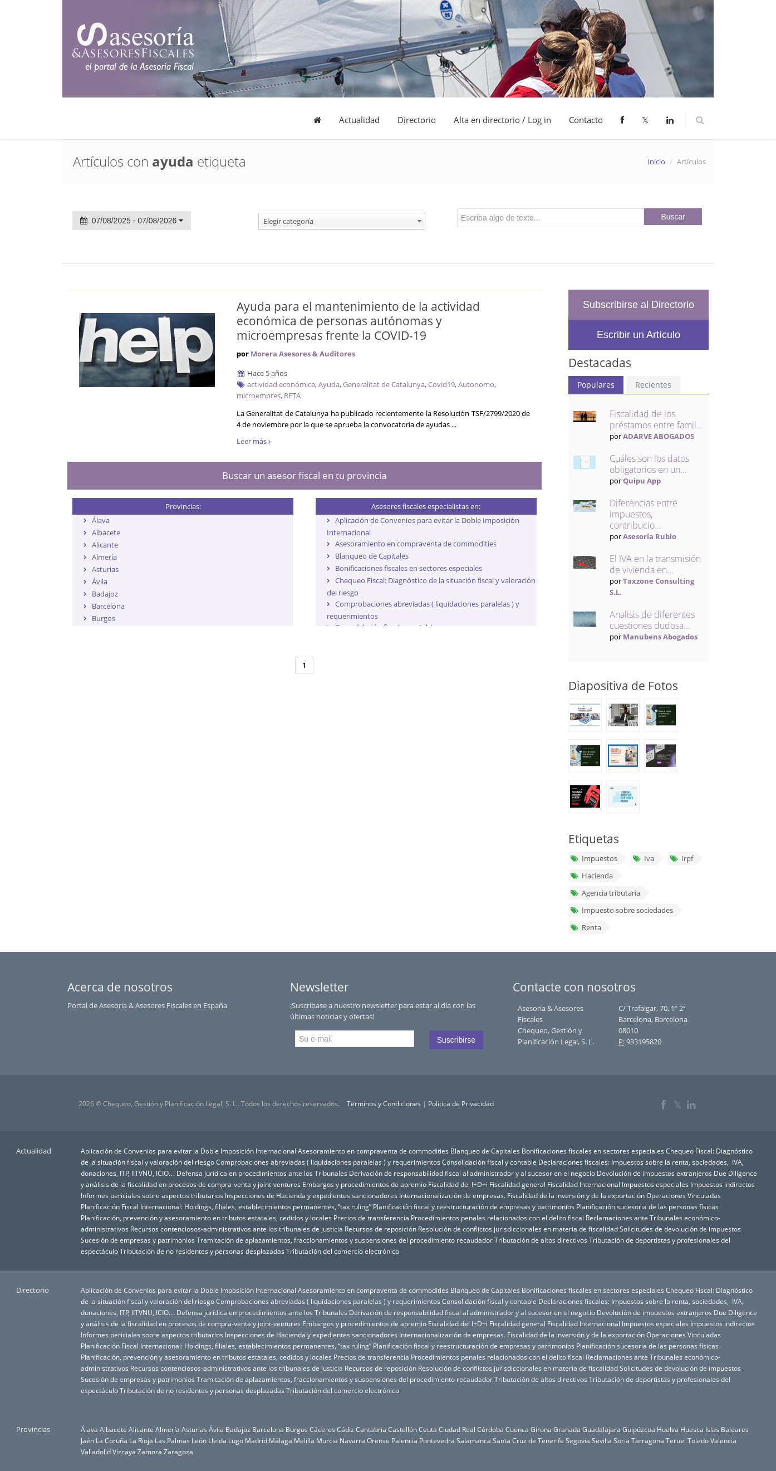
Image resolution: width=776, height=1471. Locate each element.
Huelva (668, 1429)
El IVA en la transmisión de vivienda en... (655, 564)
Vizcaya (124, 1451)
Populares (596, 384)
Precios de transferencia (371, 1217)
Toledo (698, 1440)
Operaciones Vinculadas (683, 1195)
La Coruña (111, 1440)
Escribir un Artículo (638, 334)
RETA (292, 395)
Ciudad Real (457, 1429)
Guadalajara (601, 1429)
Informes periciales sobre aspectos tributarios (152, 1195)
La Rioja (141, 1440)
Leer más (254, 441)
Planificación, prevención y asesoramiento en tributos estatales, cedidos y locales (206, 1217)
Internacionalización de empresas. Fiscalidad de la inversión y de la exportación (522, 1195)
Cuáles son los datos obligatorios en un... (649, 464)
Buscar (673, 216)
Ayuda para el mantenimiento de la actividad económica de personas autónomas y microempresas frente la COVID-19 (358, 321)
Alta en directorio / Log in (502, 119)
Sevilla (602, 1440)
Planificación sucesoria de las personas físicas (647, 1206)
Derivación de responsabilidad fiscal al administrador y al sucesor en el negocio (472, 1173)
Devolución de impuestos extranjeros (654, 1173)
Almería (104, 557)
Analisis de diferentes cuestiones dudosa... (652, 620)
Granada (567, 1429)
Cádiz (345, 1429)
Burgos (103, 618)
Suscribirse (456, 1039)
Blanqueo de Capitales (372, 556)
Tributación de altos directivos (540, 1239)
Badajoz (105, 594)
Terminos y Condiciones (384, 1103)
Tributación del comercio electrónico (342, 1251)
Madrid (256, 1440)
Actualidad (359, 119)
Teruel (676, 1440)
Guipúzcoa (638, 1429)
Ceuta (428, 1429)
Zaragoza (178, 1451)
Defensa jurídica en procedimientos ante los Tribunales (261, 1173)
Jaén (87, 1440)
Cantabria (371, 1429)
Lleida (217, 1440)
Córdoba (490, 1429)
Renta (585, 927)
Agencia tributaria (605, 893)
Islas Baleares (727, 1429)
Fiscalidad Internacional (583, 1184)
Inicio (656, 162)
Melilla (304, 1440)
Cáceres (322, 1429)
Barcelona (108, 606)
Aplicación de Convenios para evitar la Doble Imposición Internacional (188, 1150)
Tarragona (647, 1440)
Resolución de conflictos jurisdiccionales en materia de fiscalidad (518, 1228)
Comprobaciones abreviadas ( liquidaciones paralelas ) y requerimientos (328, 1161)
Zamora (149, 1451)
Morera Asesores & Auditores (303, 354)
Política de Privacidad (461, 1103)
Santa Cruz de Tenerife (528, 1440)
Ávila (99, 581)
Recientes (653, 384)
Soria (621, 1440)
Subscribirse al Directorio (638, 304)
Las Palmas (172, 1440)
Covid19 (441, 384)
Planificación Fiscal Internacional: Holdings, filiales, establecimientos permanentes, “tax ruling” (226, 1206)
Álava (101, 520)
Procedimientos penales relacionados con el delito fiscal (497, 1217)
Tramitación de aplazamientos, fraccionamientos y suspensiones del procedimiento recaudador (345, 1239)
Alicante (105, 545)
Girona (541, 1429)
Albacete (106, 532)
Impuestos (593, 858)
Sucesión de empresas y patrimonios (138, 1239)
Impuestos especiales (655, 1184)
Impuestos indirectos (722, 1184)
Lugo (235, 1440)
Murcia (327, 1440)
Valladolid (96, 1451)
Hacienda (591, 876)
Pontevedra (437, 1440)
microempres (259, 395)
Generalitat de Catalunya (384, 384)
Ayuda (329, 384)
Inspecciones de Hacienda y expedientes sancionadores (311, 1195)
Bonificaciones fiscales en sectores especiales (408, 568)
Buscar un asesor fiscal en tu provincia (304, 475)
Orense (378, 1440)
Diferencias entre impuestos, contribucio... (643, 514)
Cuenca (517, 1429)
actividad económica (281, 384)
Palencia (404, 1440)
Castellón (402, 1429)
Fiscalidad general (517, 1184)
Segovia (578, 1440)
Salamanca (473, 1440)
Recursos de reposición (380, 1228)
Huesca (692, 1429)
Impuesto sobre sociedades (621, 910)
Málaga (280, 1440)
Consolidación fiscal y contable (489, 1161)
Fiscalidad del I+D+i (458, 1184)
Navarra (352, 1440)
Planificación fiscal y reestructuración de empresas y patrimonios (473, 1206)
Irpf (680, 858)
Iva (643, 858)
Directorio (416, 119)
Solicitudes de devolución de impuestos (680, 1228)
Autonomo (476, 384)
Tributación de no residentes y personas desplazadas (202, 1251)
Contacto (586, 119)
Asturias (105, 569)
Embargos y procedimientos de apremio (364, 1184)
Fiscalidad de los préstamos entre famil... (656, 419)
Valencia (723, 1440)
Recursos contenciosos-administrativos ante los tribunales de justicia (236, 1228)
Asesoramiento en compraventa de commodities (416, 544)
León (199, 1440)
